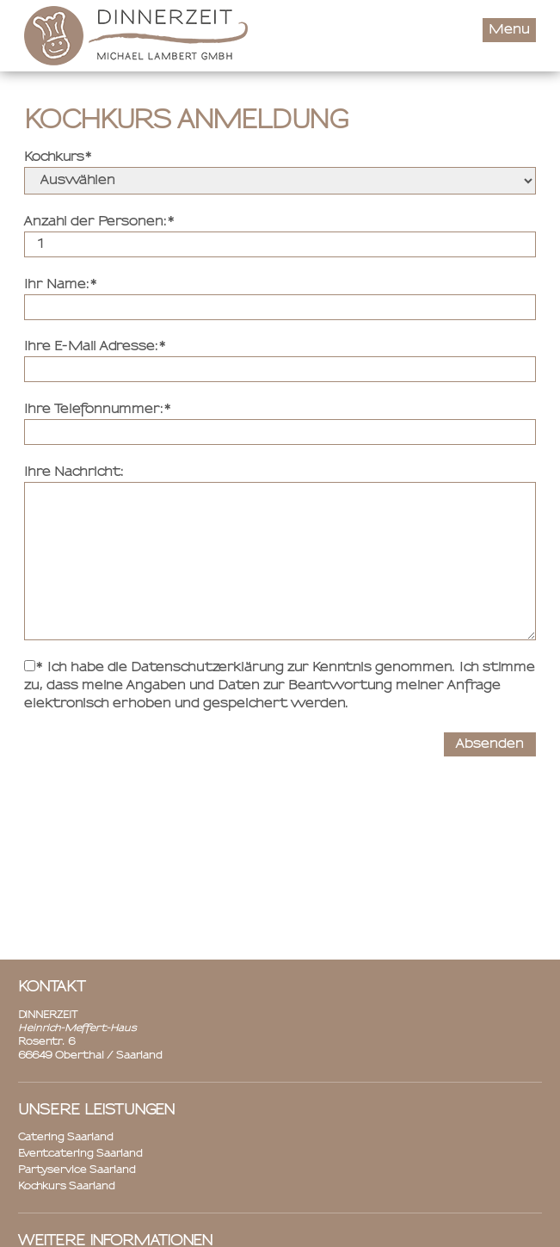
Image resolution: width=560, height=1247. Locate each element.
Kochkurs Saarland (66, 1186)
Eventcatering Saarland (80, 1154)
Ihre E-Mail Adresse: (91, 347)
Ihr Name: (56, 285)
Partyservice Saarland (77, 1170)
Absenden (490, 744)
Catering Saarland (66, 1137)
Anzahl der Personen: (95, 222)
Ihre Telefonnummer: (93, 410)
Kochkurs (54, 157)
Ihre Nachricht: (74, 472)
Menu (509, 30)
